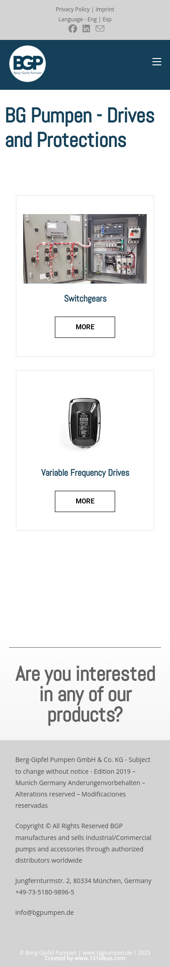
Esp (107, 19)
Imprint (105, 9)
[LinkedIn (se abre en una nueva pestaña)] (86, 28)
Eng (92, 19)
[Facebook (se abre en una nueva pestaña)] (73, 28)
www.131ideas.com (100, 958)
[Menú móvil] (156, 62)
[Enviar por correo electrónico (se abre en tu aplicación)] (98, 28)
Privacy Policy (73, 9)
